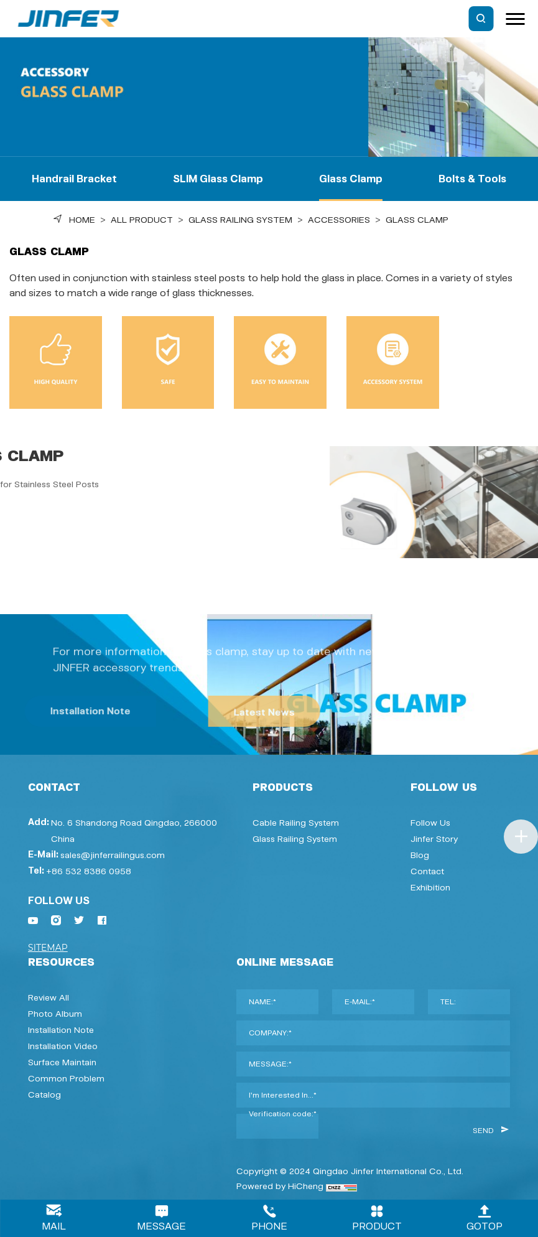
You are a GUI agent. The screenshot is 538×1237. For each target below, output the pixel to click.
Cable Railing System (296, 823)
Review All (48, 997)
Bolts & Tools (472, 179)
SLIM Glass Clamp (218, 179)
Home (82, 220)
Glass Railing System (240, 220)
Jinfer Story (434, 839)
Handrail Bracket (74, 179)
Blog (419, 855)
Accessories (339, 220)
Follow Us (430, 823)
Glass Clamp (351, 179)
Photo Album (55, 1014)
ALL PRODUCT (142, 220)
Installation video (63, 1046)
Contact (427, 871)
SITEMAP (48, 947)
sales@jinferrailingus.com (112, 855)
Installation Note (61, 1030)
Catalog (44, 1094)
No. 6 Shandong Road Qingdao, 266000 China (134, 831)
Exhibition (430, 887)
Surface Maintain (62, 1062)
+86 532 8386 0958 (88, 871)
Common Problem (66, 1078)
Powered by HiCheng (279, 1186)
